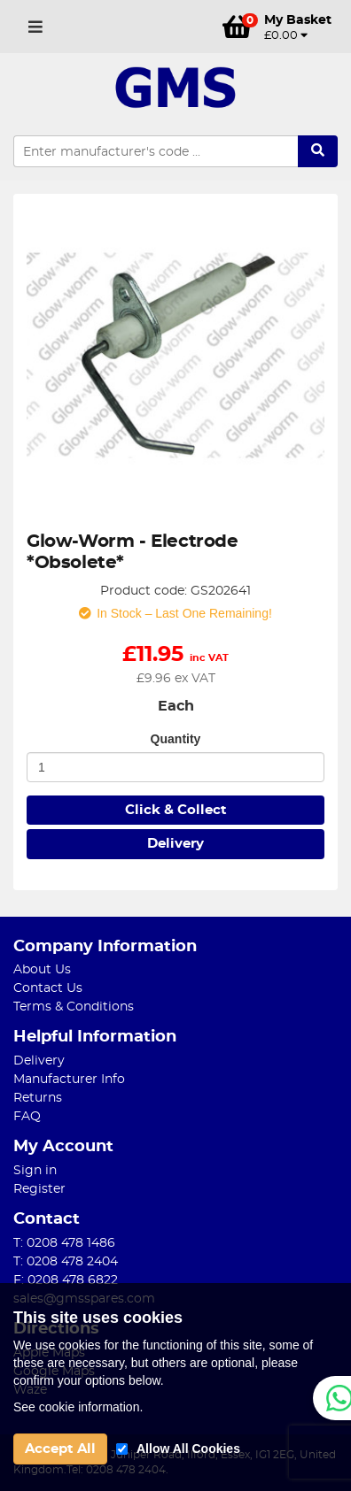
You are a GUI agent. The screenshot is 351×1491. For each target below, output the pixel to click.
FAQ (27, 1117)
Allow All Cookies (188, 1448)
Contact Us (47, 988)
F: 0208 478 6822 (65, 1280)
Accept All (60, 1449)
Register (39, 1189)
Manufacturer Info (69, 1079)
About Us (42, 970)
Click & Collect (176, 810)
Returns (37, 1098)
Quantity (176, 739)
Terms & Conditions (73, 1007)
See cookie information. (78, 1407)
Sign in (35, 1170)
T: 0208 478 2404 (65, 1262)
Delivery (175, 843)
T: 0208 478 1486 (64, 1243)
